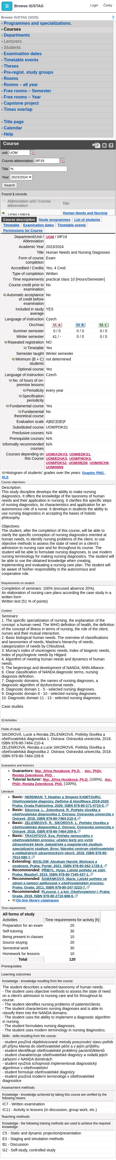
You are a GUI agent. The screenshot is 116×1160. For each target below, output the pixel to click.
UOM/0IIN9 (54, 467)
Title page (14, 121)
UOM (50, 237)
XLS (5, 477)
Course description (19, 220)
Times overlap (18, 109)
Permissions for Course (23, 230)
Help (8, 134)
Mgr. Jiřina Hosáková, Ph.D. (58, 771)
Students (12, 47)
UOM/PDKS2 (56, 463)
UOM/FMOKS (80, 459)
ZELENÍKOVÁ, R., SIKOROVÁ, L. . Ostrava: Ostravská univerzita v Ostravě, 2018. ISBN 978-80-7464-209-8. (63, 827)
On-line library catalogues (37, 900)
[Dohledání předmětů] (62, 160)
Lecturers (13, 41)
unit (5, 153)
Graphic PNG (93, 473)
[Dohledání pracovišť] (33, 152)
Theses (11, 66)
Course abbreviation (17, 161)
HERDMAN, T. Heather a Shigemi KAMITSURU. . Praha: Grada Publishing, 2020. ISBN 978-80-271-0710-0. (60, 801)
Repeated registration (26, 342)
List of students (87, 220)
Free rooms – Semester (27, 91)
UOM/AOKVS (56, 454)
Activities (11, 720)
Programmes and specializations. (38, 23)
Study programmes (54, 220)
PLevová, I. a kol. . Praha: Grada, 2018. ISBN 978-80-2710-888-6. (61, 894)
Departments (17, 35)
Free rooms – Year (22, 97)
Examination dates (23, 53)
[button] (7, 6)
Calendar (13, 128)
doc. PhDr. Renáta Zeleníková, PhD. (62, 781)
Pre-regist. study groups (28, 72)
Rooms (11, 78)
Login (94, 5)
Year (5, 177)
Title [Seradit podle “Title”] (65, 203)
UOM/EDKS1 (79, 454)
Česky (107, 5)
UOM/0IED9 (78, 463)
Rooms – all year (21, 84)
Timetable (11, 225)
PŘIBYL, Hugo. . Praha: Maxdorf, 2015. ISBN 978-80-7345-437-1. (59, 872)
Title (5, 169)
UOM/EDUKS (56, 459)
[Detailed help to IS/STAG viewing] (111, 145)
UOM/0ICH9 (98, 463)
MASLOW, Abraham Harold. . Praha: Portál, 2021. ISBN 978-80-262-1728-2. (57, 864)
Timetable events (21, 60)
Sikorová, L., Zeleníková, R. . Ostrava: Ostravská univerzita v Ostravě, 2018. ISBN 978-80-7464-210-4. (63, 814)
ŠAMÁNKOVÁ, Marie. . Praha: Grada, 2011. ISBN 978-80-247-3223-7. (59, 883)
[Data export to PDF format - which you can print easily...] (96, 145)
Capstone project (21, 103)
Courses (12, 29)
